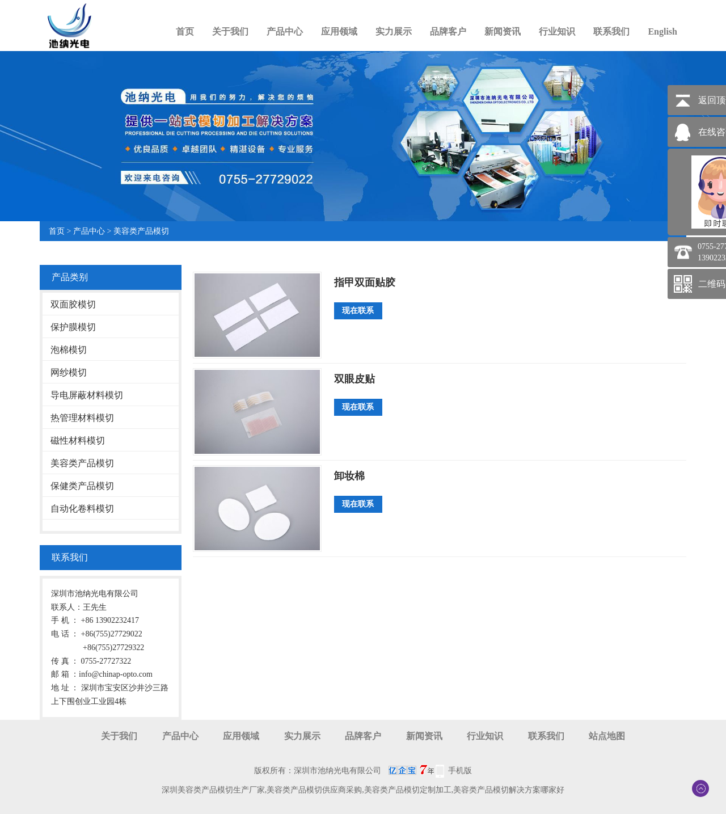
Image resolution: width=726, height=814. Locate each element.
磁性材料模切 (77, 440)
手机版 (460, 770)
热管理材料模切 (82, 418)
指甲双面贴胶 (364, 282)
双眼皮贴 (354, 379)
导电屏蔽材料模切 (86, 395)
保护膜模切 (73, 327)
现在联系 (358, 310)
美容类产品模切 (141, 231)
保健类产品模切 (82, 486)
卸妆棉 (349, 476)
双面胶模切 (73, 304)
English (662, 31)
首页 (185, 31)
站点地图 (607, 736)
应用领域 (339, 31)
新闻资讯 (502, 31)
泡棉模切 (68, 350)
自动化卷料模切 (82, 508)
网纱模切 (68, 372)
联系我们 (611, 31)
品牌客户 (448, 31)
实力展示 (393, 31)
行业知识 (557, 31)
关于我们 (230, 31)
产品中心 (285, 31)
